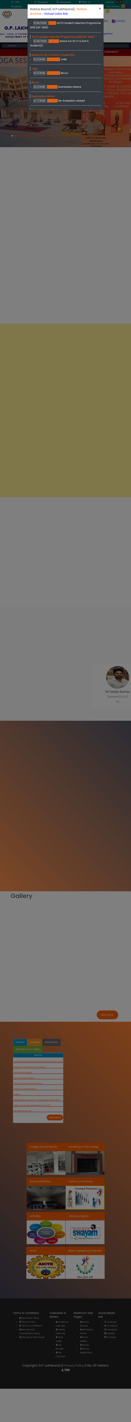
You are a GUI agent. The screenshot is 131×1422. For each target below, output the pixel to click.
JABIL (64, 59)
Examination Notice (69, 87)
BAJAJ (64, 73)
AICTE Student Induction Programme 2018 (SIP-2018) (63, 37)
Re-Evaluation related (71, 100)
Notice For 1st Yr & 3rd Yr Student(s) (53, 55)
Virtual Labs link (56, 14)
